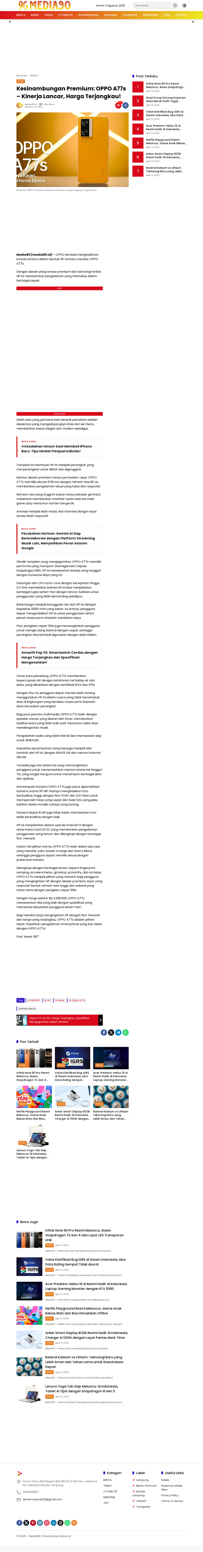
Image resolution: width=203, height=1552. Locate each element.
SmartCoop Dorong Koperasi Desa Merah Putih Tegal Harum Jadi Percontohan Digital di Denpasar (165, 99)
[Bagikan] (125, 105)
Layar (61, 1001)
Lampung (142, 1486)
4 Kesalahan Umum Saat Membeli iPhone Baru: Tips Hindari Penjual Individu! (57, 449)
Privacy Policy (170, 1502)
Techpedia (143, 1513)
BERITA (107, 1486)
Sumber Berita (27, 1009)
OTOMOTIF (110, 1498)
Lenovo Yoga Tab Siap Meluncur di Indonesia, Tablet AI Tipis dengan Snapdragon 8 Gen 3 (31, 1155)
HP (49, 1001)
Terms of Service (172, 1507)
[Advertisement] (106, 46)
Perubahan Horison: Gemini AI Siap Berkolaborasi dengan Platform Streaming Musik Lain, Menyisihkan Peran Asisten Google (59, 541)
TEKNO (20, 81)
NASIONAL (109, 1503)
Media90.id (31, 104)
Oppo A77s (78, 1001)
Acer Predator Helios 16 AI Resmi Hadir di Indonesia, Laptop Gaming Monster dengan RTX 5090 (110, 1077)
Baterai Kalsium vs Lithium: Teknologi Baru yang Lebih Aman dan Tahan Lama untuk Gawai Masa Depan (110, 1116)
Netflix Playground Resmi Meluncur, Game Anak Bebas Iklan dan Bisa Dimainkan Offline (33, 1116)
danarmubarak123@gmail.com (42, 1506)
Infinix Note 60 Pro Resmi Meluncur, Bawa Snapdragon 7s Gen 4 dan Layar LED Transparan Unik (34, 1077)
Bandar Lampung (138, 1500)
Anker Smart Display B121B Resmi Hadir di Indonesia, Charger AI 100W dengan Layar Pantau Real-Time (72, 1116)
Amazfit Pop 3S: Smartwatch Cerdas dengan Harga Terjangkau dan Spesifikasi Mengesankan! (58, 658)
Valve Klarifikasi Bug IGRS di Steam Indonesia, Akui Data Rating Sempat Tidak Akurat (72, 1077)
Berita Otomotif (146, 1492)
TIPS (106, 1509)
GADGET (35, 1001)
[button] (174, 5)
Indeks (165, 1486)
